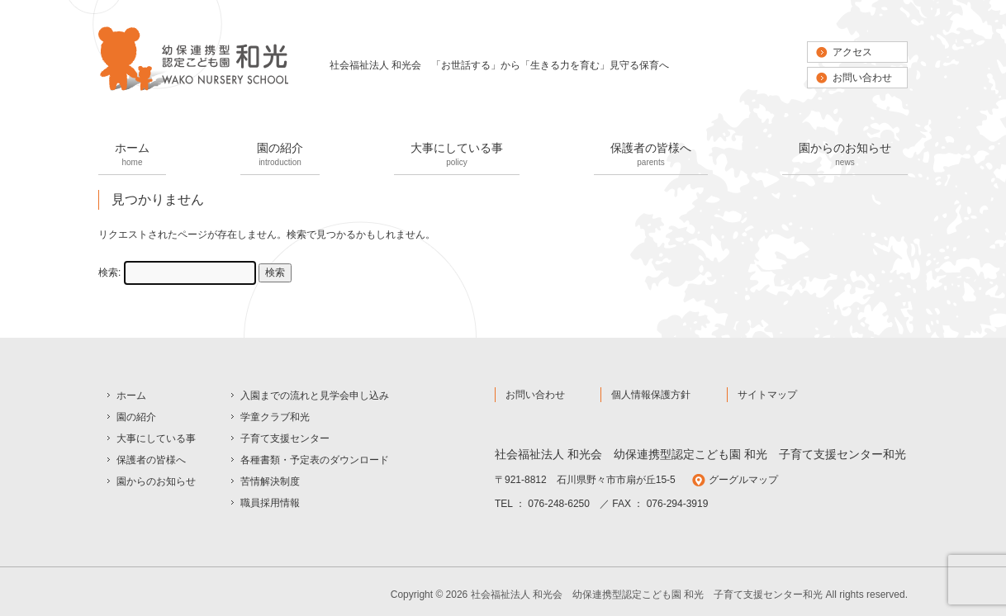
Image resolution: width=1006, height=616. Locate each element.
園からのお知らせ (845, 155)
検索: (109, 272)
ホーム (132, 155)
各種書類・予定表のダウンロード (314, 460)
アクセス (852, 52)
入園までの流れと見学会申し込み (314, 395)
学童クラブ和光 (275, 417)
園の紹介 (280, 155)
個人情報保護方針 (650, 394)
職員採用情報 (270, 503)
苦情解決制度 (270, 481)
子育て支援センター (285, 438)
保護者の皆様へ (650, 155)
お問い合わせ (862, 77)
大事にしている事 (456, 155)
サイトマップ (767, 394)
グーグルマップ (743, 480)
